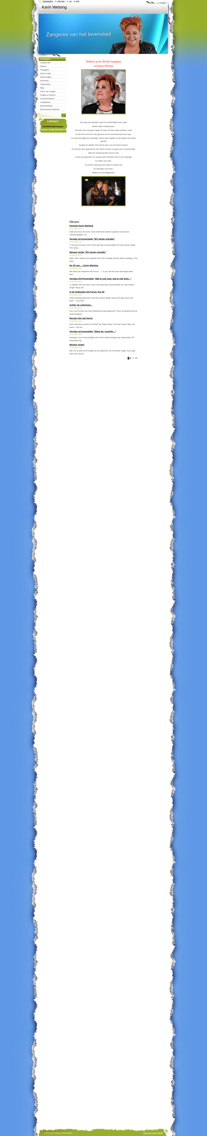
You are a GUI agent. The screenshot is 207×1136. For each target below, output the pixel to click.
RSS (70, 1)
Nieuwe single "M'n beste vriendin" (87, 252)
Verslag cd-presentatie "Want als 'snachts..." (92, 331)
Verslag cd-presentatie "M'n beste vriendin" (92, 239)
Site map (61, 1)
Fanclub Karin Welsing (81, 225)
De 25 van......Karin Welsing (83, 265)
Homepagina (48, 1)
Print (77, 1)
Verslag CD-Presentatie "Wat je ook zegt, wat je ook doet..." (100, 278)
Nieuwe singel (76, 344)
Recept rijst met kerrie (81, 318)
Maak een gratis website (153, 1133)
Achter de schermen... (80, 305)
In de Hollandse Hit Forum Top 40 (86, 292)
